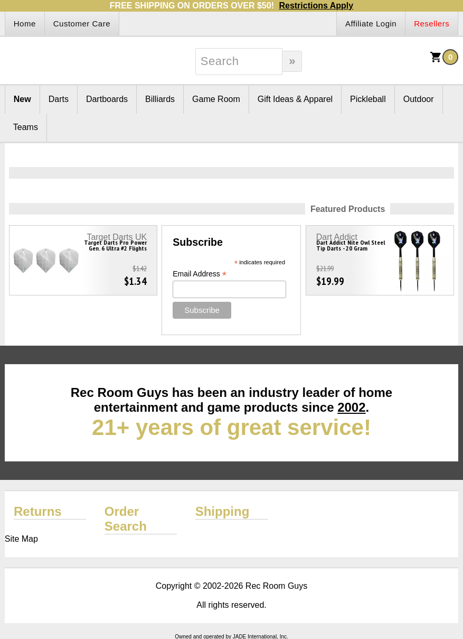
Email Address (199, 274)
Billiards (160, 99)
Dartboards (107, 99)
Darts (59, 99)
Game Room (216, 99)
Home (25, 23)
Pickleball (368, 99)
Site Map (21, 538)
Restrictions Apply (316, 5)
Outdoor (418, 99)
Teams (25, 127)
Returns (38, 511)
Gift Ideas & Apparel (295, 99)
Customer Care (81, 23)
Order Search (126, 518)
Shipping (222, 511)
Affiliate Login (370, 23)
